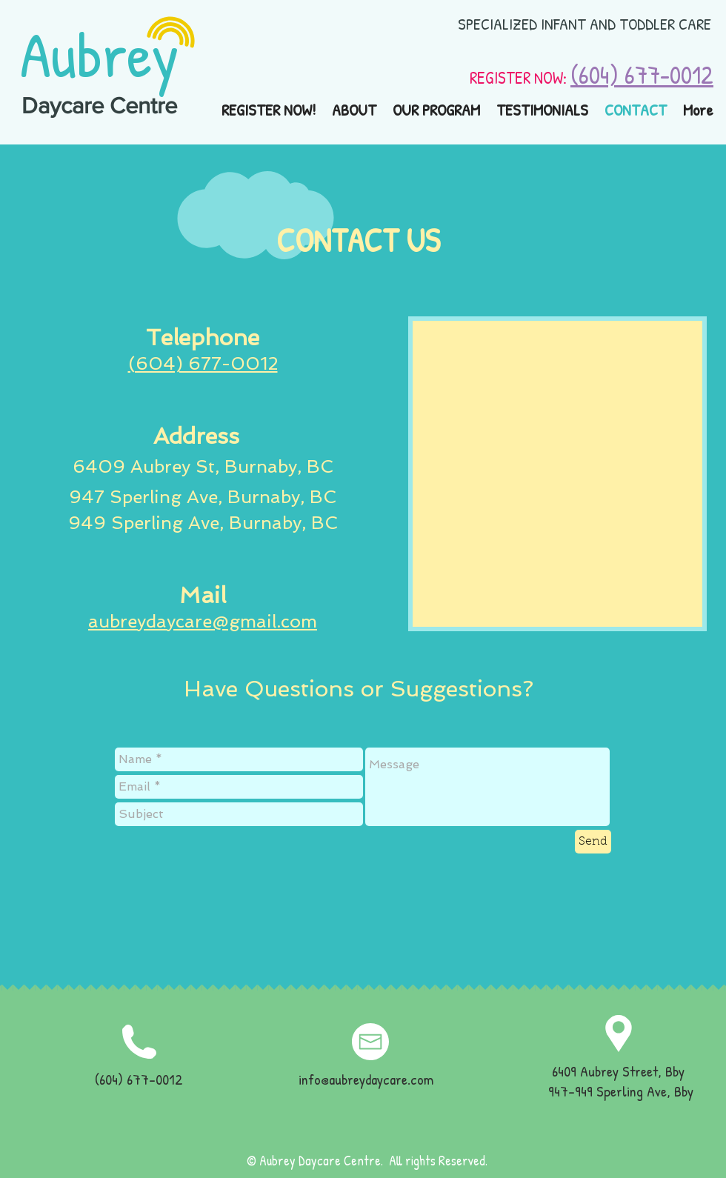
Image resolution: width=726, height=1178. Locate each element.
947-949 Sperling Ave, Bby (620, 1091)
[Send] (593, 841)
